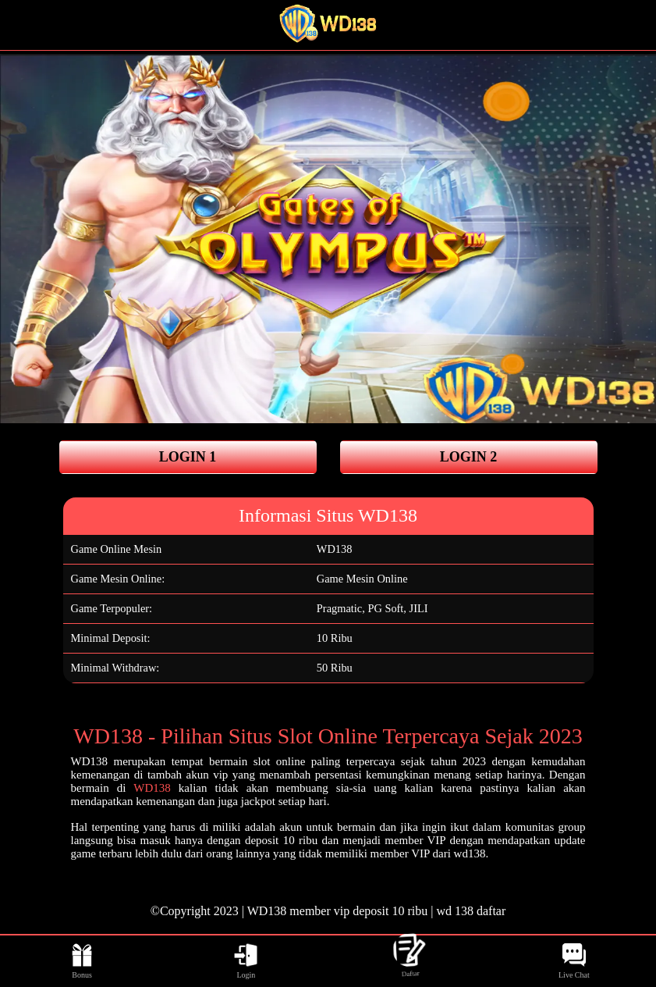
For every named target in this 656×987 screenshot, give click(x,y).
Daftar (410, 960)
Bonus (82, 961)
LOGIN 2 (469, 457)
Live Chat (574, 961)
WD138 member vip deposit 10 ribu (337, 911)
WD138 (335, 549)
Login (245, 961)
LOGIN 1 (188, 457)
